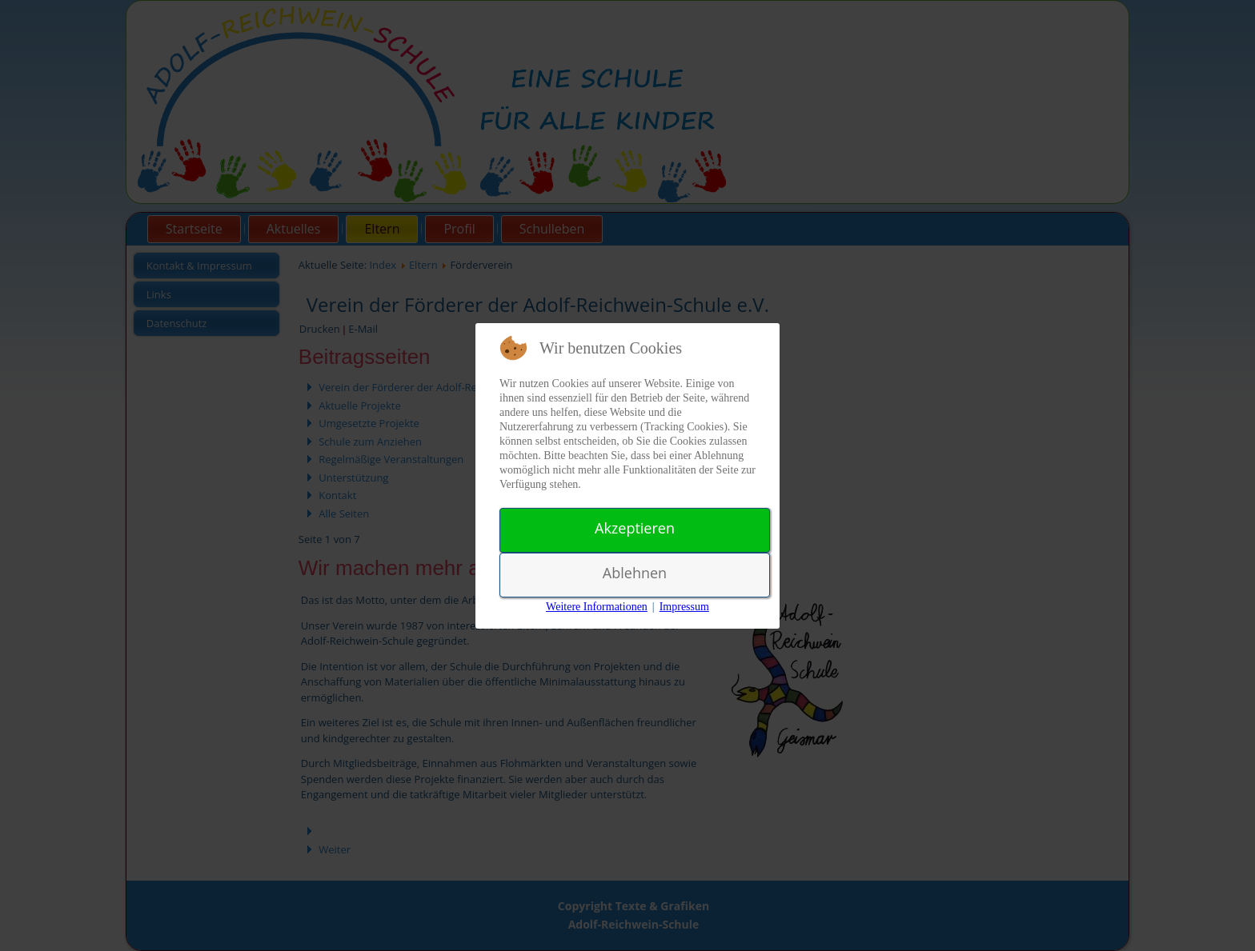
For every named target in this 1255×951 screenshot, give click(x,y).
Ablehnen (635, 572)
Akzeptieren (635, 527)
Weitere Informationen (597, 607)
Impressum (684, 607)
